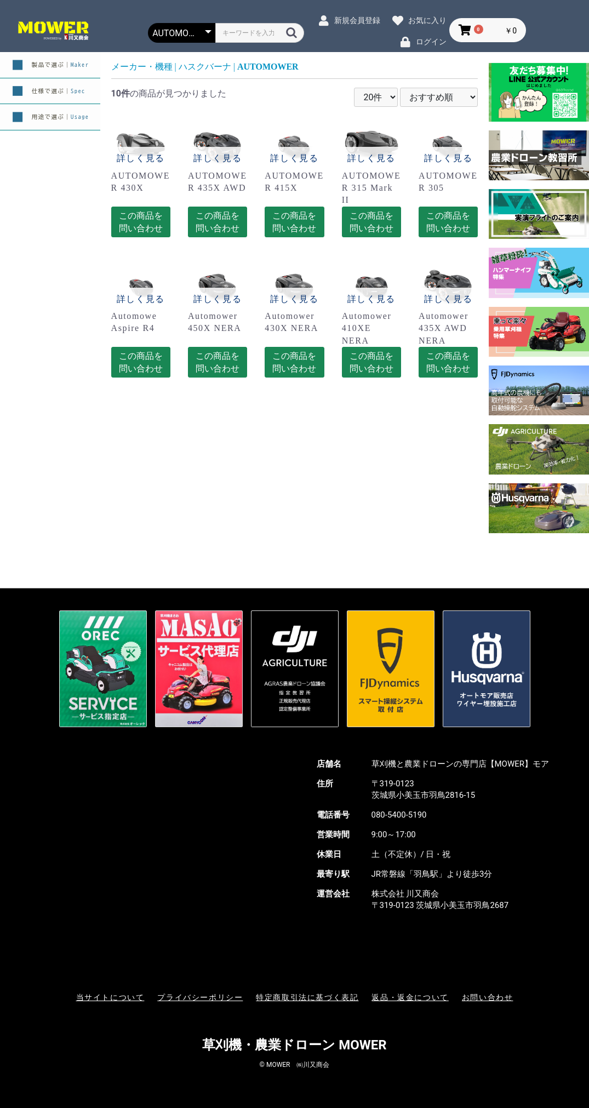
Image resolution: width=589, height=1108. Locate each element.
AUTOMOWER (268, 66)
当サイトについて (110, 997)
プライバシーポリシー (200, 997)
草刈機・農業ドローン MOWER (294, 1045)
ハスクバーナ (205, 66)
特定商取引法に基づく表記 (307, 997)
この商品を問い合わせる (141, 224)
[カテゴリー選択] (181, 33)
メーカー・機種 (142, 66)
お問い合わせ (487, 997)
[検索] (291, 32)
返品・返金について (409, 997)
